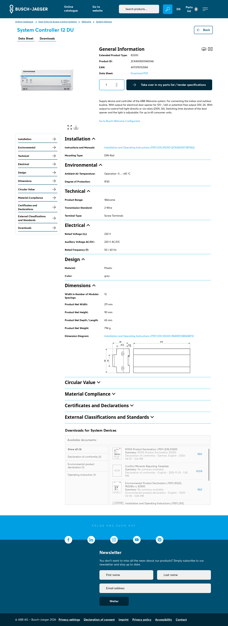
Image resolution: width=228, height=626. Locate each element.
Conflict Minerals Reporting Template (147, 466)
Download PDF (139, 73)
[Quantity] (111, 84)
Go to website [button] (97, 8)
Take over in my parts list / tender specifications (169, 84)
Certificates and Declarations (37, 207)
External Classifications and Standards (37, 218)
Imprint (124, 619)
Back (203, 30)
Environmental (37, 147)
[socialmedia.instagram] (114, 540)
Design (37, 172)
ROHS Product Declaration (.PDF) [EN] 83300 (151, 449)
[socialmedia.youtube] (137, 540)
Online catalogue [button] (71, 8)
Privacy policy (141, 619)
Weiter (114, 601)
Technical (37, 155)
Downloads (47, 38)
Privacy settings (69, 619)
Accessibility (163, 619)
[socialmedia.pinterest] (159, 540)
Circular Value (37, 189)
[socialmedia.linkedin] (91, 540)
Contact (181, 619)
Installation (37, 139)
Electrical (37, 164)
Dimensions (37, 180)
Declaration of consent (99, 619)
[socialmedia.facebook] (68, 540)
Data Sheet (25, 38)
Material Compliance (37, 197)
